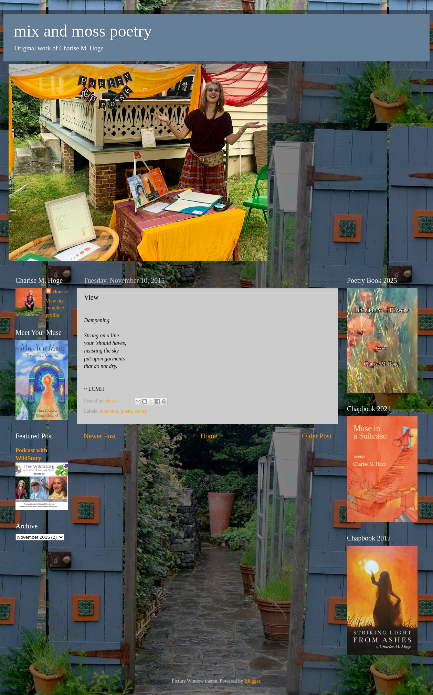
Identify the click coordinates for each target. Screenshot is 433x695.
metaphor (109, 411)
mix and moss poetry (83, 31)
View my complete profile (55, 307)
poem (126, 411)
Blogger (252, 681)
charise (60, 291)
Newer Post (100, 436)
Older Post (316, 436)
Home (208, 436)
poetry (140, 411)
